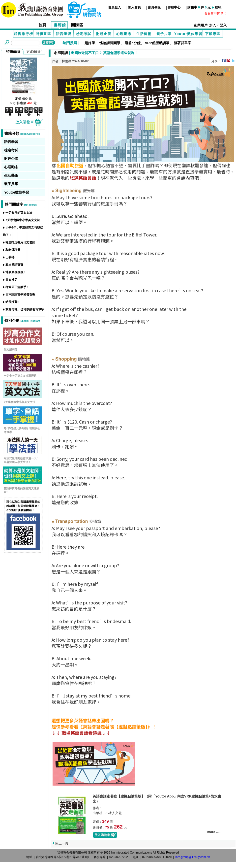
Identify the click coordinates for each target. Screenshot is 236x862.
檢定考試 (83, 34)
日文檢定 (11, 279)
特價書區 (43, 34)
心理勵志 (124, 34)
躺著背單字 (182, 43)
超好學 (90, 43)
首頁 (42, 25)
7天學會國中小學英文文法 (22, 220)
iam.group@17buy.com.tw (192, 857)
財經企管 (104, 34)
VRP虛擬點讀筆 (157, 43)
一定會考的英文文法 (18, 212)
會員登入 (114, 7)
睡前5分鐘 (133, 43)
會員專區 (154, 7)
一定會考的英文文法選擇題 (20, 375)
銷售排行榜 (23, 34)
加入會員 (134, 7)
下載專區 (212, 34)
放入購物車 (29, 122)
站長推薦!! (12, 302)
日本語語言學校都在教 (20, 294)
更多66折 (33, 52)
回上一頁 (61, 843)
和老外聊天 (12, 250)
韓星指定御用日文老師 (20, 242)
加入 (212, 25)
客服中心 (174, 7)
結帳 (218, 7)
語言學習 (63, 34)
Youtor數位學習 (188, 34)
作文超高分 (10, 349)
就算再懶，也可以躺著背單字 (24, 309)
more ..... (213, 832)
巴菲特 (9, 257)
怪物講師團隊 (109, 43)
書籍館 (60, 25)
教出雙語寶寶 (14, 264)
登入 (223, 25)
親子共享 (164, 34)
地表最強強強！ (15, 272)
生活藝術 (144, 34)
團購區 (77, 25)
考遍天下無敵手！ (17, 287)
